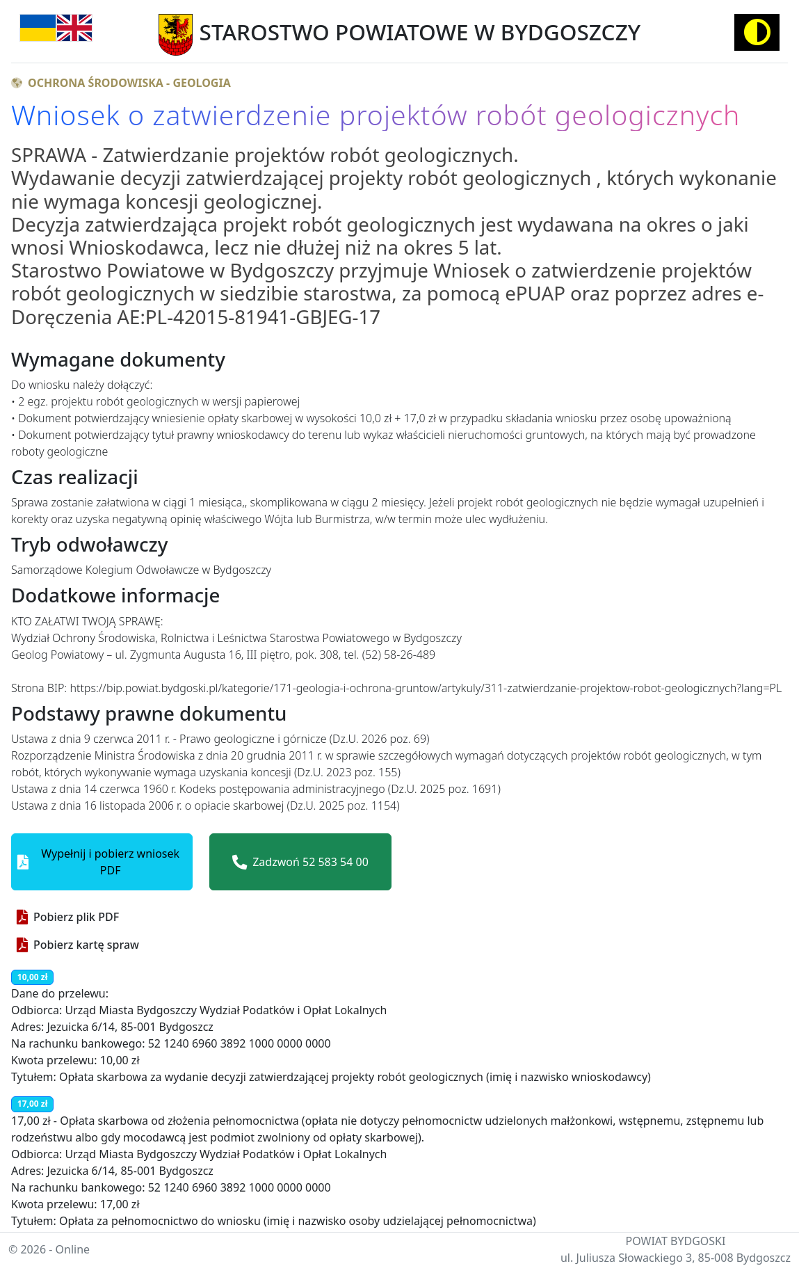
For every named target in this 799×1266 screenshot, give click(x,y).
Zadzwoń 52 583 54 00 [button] (300, 862)
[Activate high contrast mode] (757, 32)
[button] (102, 861)
